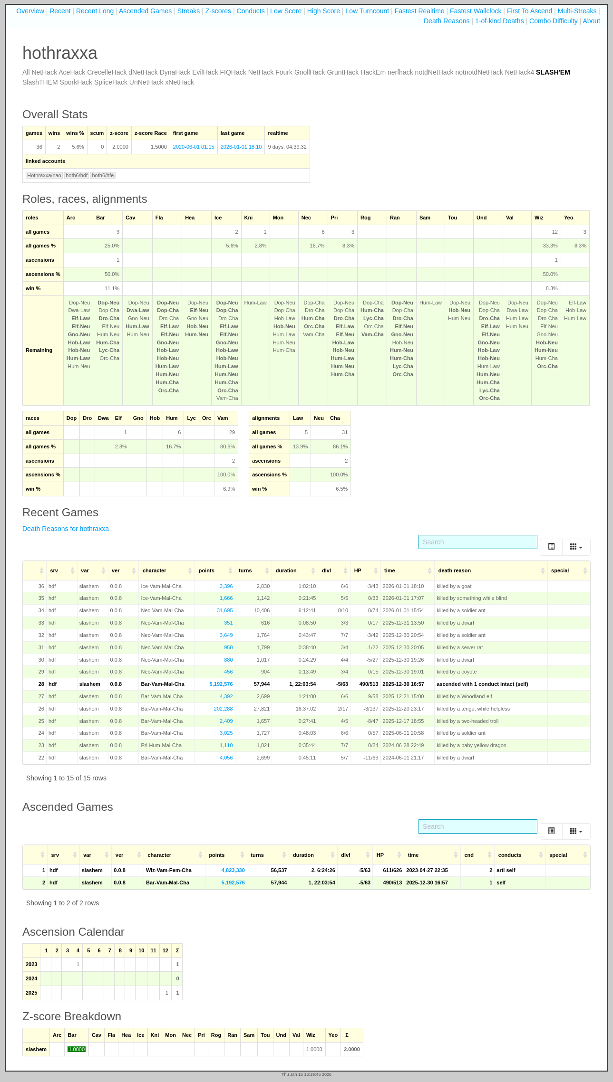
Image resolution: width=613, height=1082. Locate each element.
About (591, 21)
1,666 (226, 598)
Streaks (188, 11)
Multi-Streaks (577, 11)
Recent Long (95, 11)
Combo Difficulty (553, 21)
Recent (59, 11)
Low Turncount (367, 11)
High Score (323, 11)
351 (228, 623)
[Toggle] (551, 547)
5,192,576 (221, 684)
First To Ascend (529, 11)
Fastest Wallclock (475, 11)
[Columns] (576, 547)
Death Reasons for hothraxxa (65, 528)
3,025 (226, 733)
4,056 (226, 757)
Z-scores (218, 11)
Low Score (286, 11)
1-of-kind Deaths (499, 21)
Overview (30, 11)
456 (228, 671)
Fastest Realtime (420, 11)
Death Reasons (447, 21)
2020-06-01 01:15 (193, 147)
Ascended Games (145, 11)
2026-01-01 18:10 (241, 147)
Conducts (251, 11)
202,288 (223, 709)
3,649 (226, 635)
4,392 (226, 696)
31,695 (225, 610)
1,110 (226, 745)
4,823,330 (233, 870)
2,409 (226, 721)
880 (228, 660)
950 (228, 647)
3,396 (226, 586)
